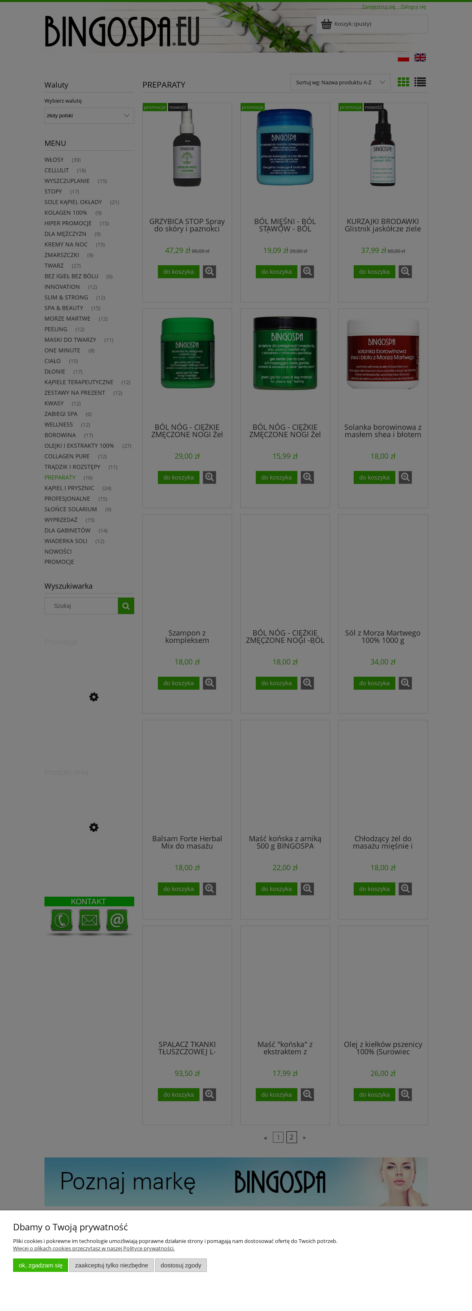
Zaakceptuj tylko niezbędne (111, 1265)
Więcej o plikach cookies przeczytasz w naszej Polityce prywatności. (94, 1248)
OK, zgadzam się (41, 1265)
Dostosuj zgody (181, 1265)
